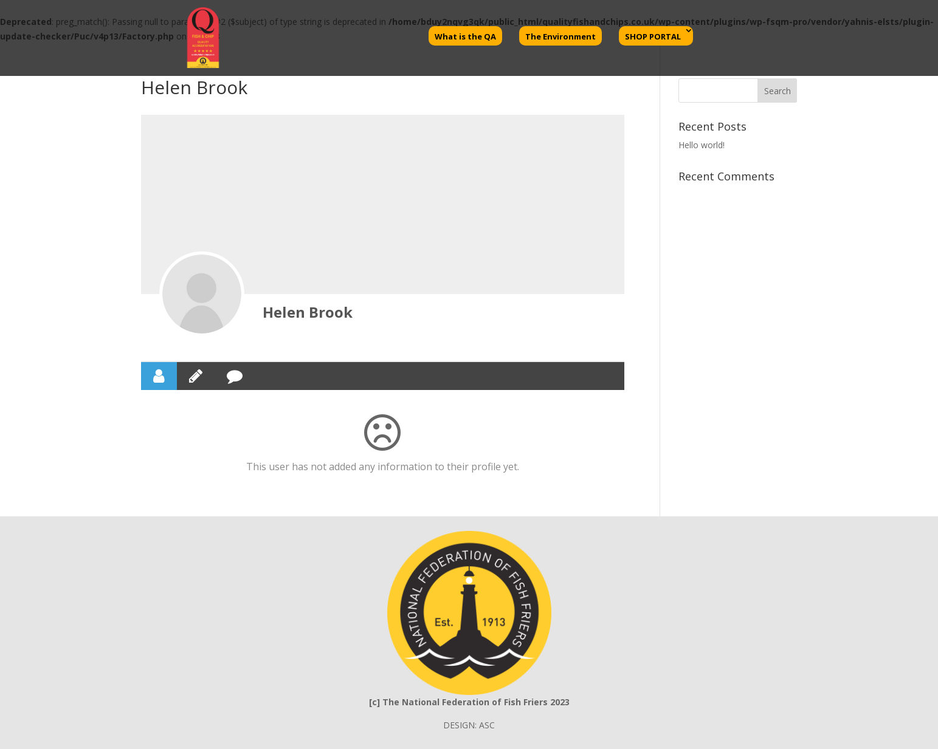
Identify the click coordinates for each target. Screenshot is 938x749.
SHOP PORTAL (653, 36)
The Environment (560, 36)
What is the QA (465, 36)
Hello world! (701, 145)
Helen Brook (308, 312)
